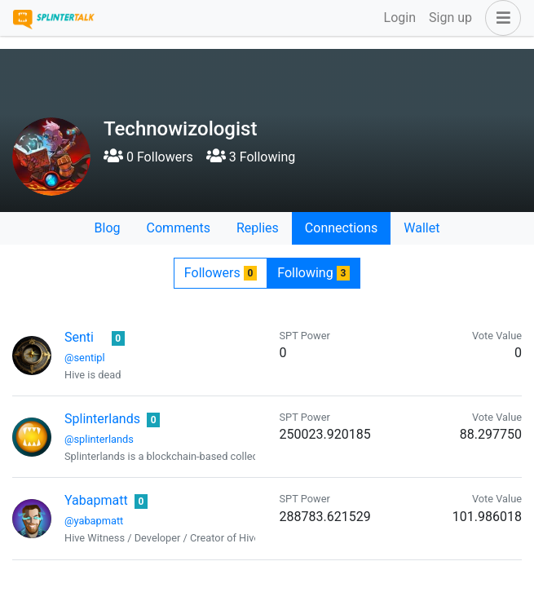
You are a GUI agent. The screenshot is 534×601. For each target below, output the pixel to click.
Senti (79, 337)
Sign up (450, 17)
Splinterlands (102, 418)
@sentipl (84, 357)
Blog (108, 228)
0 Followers (148, 157)
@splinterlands (99, 439)
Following (313, 273)
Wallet (421, 228)
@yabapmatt (93, 521)
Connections (341, 228)
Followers (220, 273)
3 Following (250, 157)
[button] (500, 18)
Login (400, 17)
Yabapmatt (96, 500)
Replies (257, 228)
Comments (178, 228)
